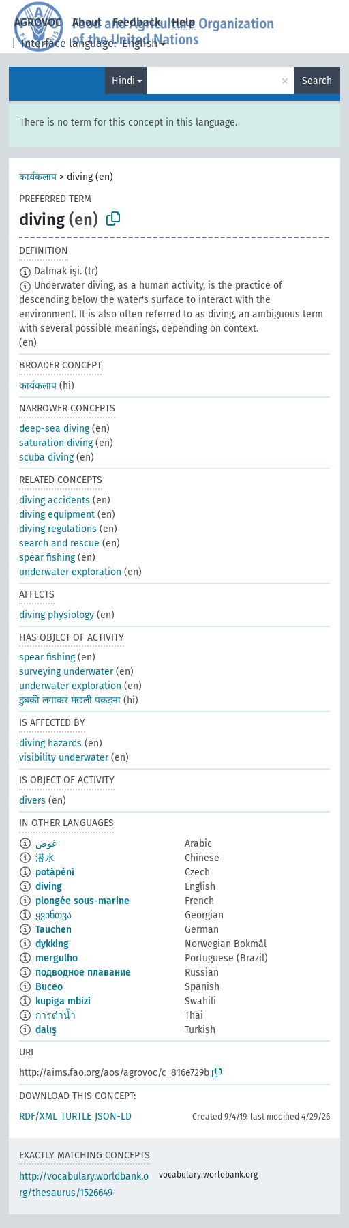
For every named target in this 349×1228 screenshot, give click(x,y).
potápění (54, 872)
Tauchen (53, 929)
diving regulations (58, 529)
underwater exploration (70, 572)
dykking (52, 944)
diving (48, 886)
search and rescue (59, 543)
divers (32, 800)
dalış (46, 1030)
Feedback (136, 22)
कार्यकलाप (38, 177)
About (87, 22)
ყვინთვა (53, 915)
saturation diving (56, 443)
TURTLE (76, 1116)
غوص (46, 843)
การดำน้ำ (55, 1015)
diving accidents (54, 500)
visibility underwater (63, 757)
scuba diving (46, 457)
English (139, 43)
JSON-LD (113, 1116)
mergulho (56, 958)
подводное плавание (83, 972)
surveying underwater (66, 671)
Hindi (123, 81)
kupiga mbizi (63, 1001)
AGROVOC (37, 22)
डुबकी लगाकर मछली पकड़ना (70, 700)
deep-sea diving (54, 429)
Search (317, 81)
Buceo (49, 987)
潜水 (45, 858)
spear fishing (47, 558)
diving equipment (57, 515)
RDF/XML (38, 1116)
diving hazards (50, 743)
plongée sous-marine (82, 901)
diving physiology (56, 615)
